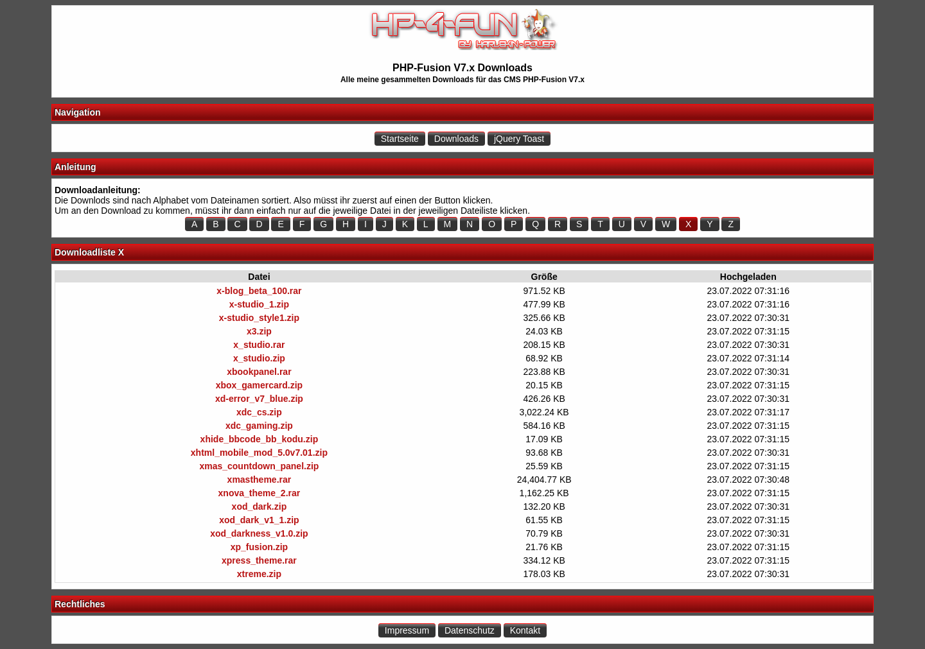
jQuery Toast (519, 139)
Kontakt (525, 630)
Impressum (407, 630)
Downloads (456, 139)
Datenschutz (470, 630)
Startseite (400, 139)
